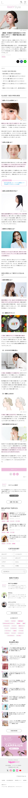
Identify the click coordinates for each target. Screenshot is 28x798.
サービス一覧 (4, 786)
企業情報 (3, 780)
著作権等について (18, 780)
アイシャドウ (6, 625)
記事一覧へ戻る (14, 502)
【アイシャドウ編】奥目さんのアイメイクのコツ (14, 76)
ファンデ (13, 633)
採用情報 (24, 780)
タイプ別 (18, 635)
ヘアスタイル (13, 628)
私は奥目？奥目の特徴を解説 (9, 71)
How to (3, 56)
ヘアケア (3, 562)
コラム (3, 566)
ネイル (17, 562)
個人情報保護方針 (10, 780)
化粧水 (15, 630)
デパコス (7, 633)
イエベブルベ (7, 630)
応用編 (13, 543)
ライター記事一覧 (14, 495)
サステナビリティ (19, 786)
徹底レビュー (21, 625)
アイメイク (8, 55)
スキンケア (4, 554)
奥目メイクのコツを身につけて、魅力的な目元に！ (15, 88)
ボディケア (18, 558)
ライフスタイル (11, 635)
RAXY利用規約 (8, 765)
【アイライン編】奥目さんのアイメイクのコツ (13, 81)
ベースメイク (18, 554)
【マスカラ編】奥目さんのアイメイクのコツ (13, 78)
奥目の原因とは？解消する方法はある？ (12, 73)
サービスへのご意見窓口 (16, 765)
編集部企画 (20, 621)
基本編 (18, 623)
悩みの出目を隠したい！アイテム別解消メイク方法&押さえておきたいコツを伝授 (14, 183)
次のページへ (14, 469)
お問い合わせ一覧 (11, 786)
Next (24, 476)
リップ (6, 628)
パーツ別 (17, 521)
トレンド (12, 521)
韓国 (8, 521)
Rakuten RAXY (8, 2)
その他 (17, 566)
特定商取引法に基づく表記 (13, 767)
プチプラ (21, 628)
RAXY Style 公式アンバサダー (8, 623)
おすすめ (13, 621)
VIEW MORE (14, 613)
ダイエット (21, 633)
